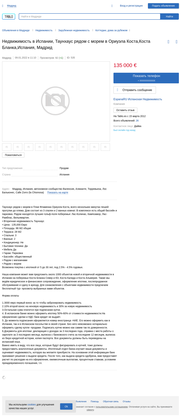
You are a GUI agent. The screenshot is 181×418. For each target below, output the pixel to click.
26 (137, 120)
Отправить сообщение (137, 90)
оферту (90, 410)
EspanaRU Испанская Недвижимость (137, 99)
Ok (66, 406)
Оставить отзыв (125, 110)
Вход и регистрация (131, 5)
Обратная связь (111, 401)
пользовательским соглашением (112, 407)
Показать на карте (57, 192)
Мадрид (11, 5)
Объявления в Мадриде (16, 30)
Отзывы (126, 401)
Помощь (95, 401)
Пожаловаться (13, 155)
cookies (31, 404)
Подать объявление (163, 5)
